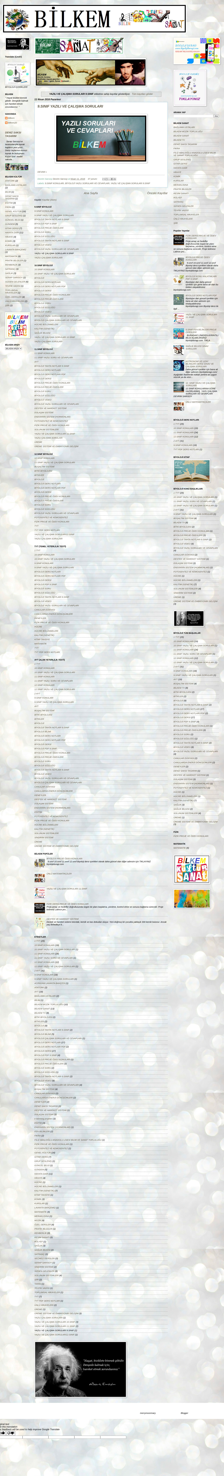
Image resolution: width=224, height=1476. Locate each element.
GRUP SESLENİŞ (43, 1161)
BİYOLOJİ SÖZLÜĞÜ (44, 236)
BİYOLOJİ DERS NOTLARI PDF (50, 286)
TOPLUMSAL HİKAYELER (47, 1292)
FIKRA (37, 1136)
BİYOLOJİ (39, 278)
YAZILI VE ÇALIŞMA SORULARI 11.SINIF (54, 434)
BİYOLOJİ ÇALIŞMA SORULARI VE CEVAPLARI (58, 320)
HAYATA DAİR (41, 1174)
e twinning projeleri (43, 1119)
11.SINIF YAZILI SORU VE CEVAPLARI (53, 357)
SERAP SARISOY (43, 1263)
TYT (36, 526)
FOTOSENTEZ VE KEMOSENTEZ (51, 421)
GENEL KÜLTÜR (42, 1153)
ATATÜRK (39, 987)
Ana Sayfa (91, 193)
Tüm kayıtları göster (142, 94)
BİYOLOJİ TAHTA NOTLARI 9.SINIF (51, 219)
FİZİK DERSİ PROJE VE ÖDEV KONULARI (68, 904)
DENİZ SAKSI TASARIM (46, 1106)
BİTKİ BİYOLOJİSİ (43, 471)
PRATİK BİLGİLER (43, 1229)
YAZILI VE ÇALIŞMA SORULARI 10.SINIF (54, 337)
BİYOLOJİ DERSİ (42, 291)
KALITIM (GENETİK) (44, 329)
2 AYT (37, 693)
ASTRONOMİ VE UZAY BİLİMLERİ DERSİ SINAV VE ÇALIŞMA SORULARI (200, 364)
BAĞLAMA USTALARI (45, 996)
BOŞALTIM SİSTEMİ (44, 467)
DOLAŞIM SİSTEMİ (43, 412)
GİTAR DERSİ (41, 1157)
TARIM (37, 1284)
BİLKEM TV (40, 1013)
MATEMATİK (40, 644)
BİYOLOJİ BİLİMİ (42, 731)
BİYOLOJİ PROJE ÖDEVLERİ (48, 228)
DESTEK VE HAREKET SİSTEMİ (50, 408)
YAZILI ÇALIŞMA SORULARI (48, 257)
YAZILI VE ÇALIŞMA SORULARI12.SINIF (54, 534)
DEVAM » (42, 172)
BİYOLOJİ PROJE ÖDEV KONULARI (52, 295)
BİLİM (37, 1000)
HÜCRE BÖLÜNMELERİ (46, 324)
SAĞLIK (38, 1246)
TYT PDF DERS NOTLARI (47, 530)
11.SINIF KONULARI (44, 353)
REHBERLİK (40, 1233)
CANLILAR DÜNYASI (44, 610)
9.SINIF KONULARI (54, 183)
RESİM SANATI (41, 1237)
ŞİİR (36, 1279)
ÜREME (38, 442)
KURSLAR (39, 1203)
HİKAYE (38, 1178)
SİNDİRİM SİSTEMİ (43, 837)
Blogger (184, 1413)
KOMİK (37, 1199)
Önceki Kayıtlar (157, 193)
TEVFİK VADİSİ (41, 1288)
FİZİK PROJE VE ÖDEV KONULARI (51, 425)
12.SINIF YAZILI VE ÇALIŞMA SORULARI (54, 462)
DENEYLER (40, 618)
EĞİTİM (38, 812)
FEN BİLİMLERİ (42, 1131)
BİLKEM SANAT (42, 1009)
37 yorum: (93, 179)
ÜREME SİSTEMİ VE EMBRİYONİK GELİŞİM (56, 446)
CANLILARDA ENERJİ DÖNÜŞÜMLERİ (53, 614)
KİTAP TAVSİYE (42, 639)
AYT (36, 362)
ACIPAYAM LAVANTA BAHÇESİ (49, 983)
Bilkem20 (12, 123)
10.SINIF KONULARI (44, 269)
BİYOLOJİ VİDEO (42, 245)
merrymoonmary (148, 1413)
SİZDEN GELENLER (44, 1271)
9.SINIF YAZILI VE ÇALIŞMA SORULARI (70, 106)
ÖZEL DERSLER (42, 1224)
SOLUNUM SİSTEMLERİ (46, 429)
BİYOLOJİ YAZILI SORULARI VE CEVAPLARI (87, 183)
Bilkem (11, 118)
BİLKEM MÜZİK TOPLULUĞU (48, 1004)
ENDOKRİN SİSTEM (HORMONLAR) (52, 417)
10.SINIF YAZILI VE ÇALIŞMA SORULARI (54, 274)
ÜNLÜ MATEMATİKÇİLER (59, 874)
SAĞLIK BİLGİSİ (42, 333)
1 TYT (37, 550)
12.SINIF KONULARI (44, 458)
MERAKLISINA (41, 1216)
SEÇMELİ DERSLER (44, 1258)
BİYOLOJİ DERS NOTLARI (47, 282)
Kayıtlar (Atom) (49, 200)
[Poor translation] (10, 1433)
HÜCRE (38, 627)
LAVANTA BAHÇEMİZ (44, 1208)
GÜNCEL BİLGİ (41, 1165)
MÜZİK (37, 1220)
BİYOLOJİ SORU (42, 232)
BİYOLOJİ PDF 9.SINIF (45, 224)
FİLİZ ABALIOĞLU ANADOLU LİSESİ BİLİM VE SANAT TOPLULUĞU (67, 1140)
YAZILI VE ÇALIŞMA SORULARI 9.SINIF (130, 183)
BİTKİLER (39, 475)
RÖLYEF (38, 1241)
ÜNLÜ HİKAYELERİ (43, 1305)
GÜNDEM (39, 1169)
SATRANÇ (39, 1254)
